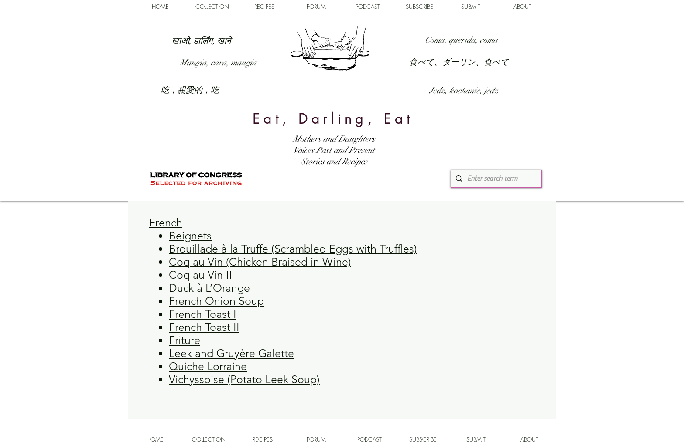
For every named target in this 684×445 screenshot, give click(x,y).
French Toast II (204, 327)
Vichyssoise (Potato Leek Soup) (244, 379)
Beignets (190, 235)
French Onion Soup (216, 300)
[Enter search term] (495, 178)
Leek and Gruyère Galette (231, 353)
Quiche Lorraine (208, 366)
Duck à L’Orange (209, 287)
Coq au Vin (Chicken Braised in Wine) (260, 261)
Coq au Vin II (200, 274)
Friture (184, 340)
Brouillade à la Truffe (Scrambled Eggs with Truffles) (293, 248)
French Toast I (202, 313)
